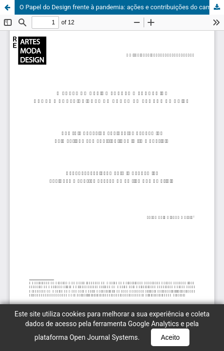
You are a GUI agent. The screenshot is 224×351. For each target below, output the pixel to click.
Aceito (170, 337)
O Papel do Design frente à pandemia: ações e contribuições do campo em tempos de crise (121, 7)
